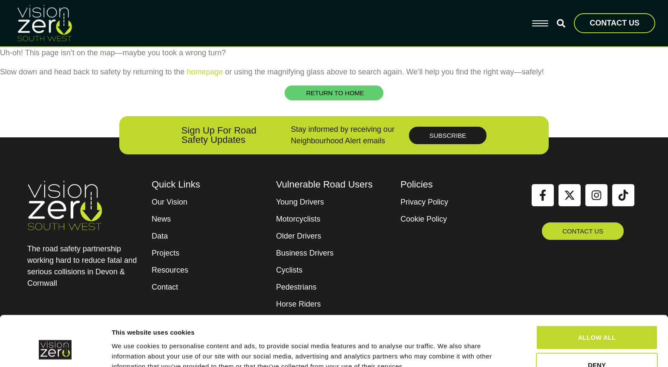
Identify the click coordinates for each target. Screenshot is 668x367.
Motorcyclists (298, 219)
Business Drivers (305, 253)
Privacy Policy (424, 202)
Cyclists (289, 270)
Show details (447, 350)
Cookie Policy (423, 219)
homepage (205, 72)
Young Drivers (300, 202)
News (161, 219)
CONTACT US (614, 23)
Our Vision (169, 202)
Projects (165, 253)
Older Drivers (298, 236)
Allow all (597, 293)
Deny (597, 321)
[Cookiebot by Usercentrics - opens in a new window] (55, 350)
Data (160, 236)
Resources (170, 270)
